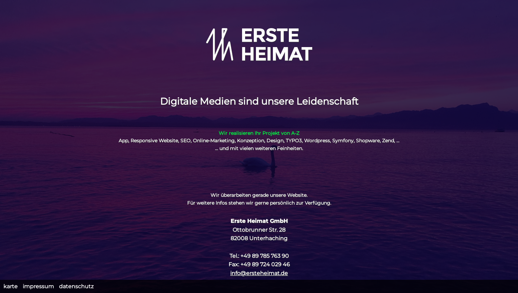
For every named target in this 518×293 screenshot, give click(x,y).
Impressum (38, 286)
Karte (10, 286)
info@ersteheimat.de (259, 273)
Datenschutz (76, 286)
